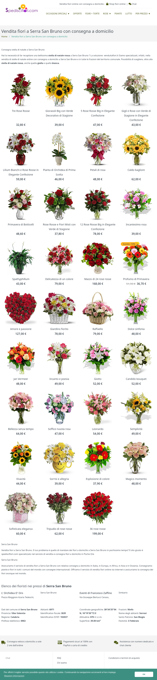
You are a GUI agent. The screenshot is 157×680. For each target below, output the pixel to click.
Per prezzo (141, 13)
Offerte (77, 13)
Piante (118, 13)
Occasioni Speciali (56, 13)
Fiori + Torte (92, 13)
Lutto (128, 13)
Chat (133, 4)
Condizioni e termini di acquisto (124, 658)
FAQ (59, 658)
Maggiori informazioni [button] (14, 676)
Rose (105, 13)
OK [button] (143, 674)
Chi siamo (62, 662)
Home (4, 36)
